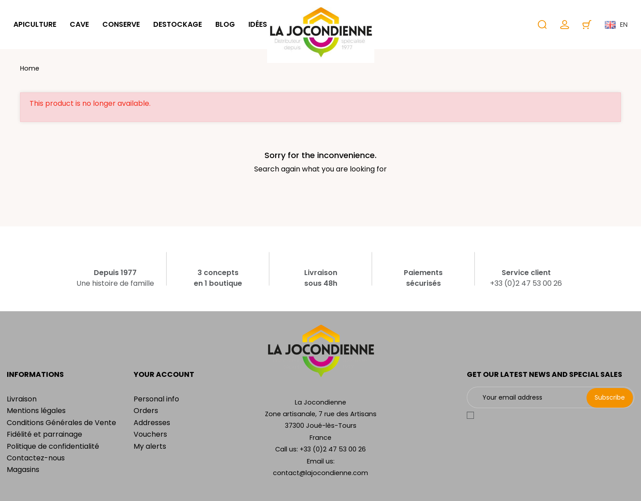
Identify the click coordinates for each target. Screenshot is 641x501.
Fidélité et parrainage (44, 434)
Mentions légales (36, 410)
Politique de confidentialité (53, 446)
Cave (79, 24)
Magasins (23, 469)
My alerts (150, 446)
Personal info (156, 399)
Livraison (22, 399)
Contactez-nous (36, 458)
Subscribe (610, 397)
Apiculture (34, 24)
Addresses (152, 423)
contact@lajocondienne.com (320, 472)
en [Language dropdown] (616, 24)
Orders (146, 410)
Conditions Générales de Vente (61, 423)
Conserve (121, 24)
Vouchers (150, 434)
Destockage (177, 24)
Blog (225, 24)
